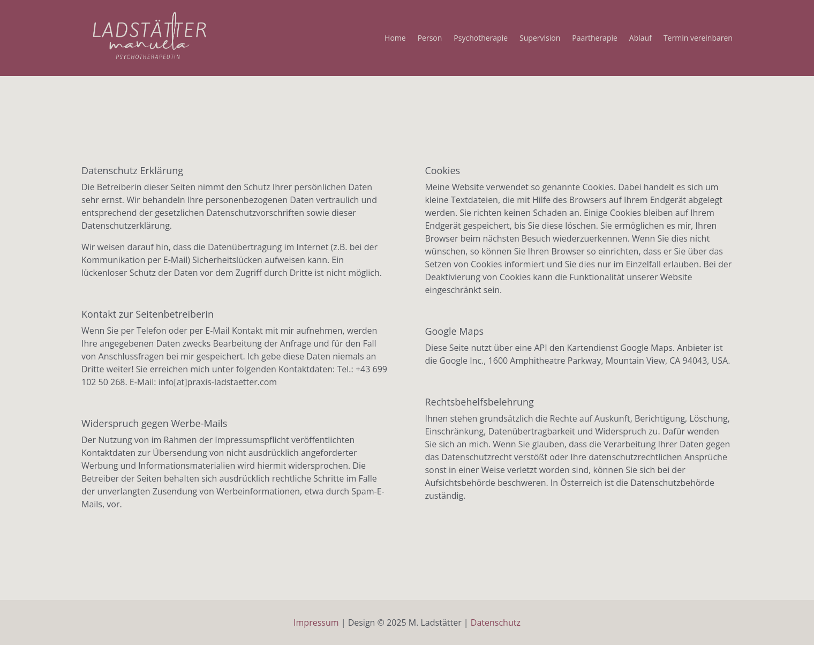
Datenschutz (496, 622)
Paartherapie (594, 38)
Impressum (315, 622)
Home (395, 38)
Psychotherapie (481, 38)
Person (430, 38)
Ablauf (640, 38)
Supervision (539, 38)
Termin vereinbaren (698, 38)
